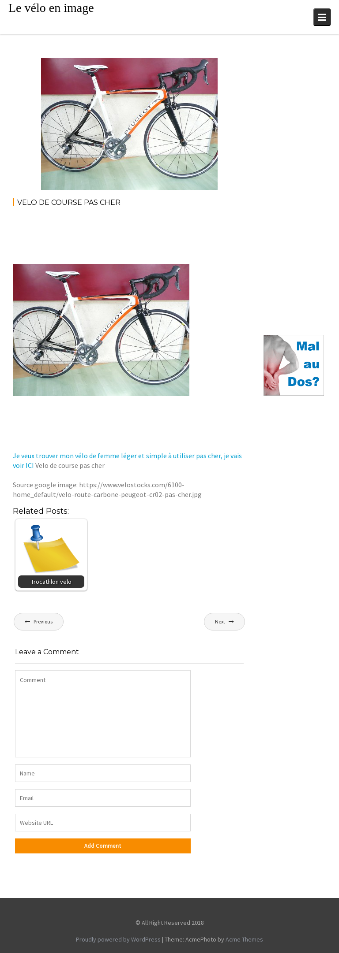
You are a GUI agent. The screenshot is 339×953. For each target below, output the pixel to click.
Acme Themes (244, 939)
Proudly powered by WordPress (118, 939)
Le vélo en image (51, 8)
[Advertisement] (173, 238)
